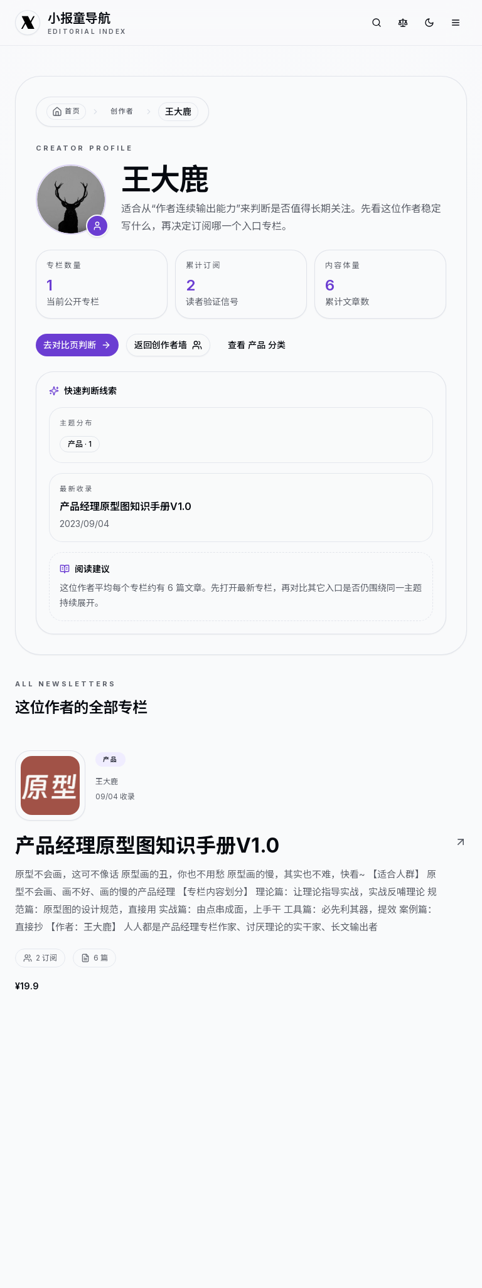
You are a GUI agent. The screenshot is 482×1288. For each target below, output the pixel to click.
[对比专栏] (403, 22)
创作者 (122, 111)
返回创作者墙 (168, 344)
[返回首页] (66, 112)
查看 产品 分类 (257, 344)
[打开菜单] (455, 22)
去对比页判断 (77, 344)
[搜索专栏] (376, 22)
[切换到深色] (429, 22)
